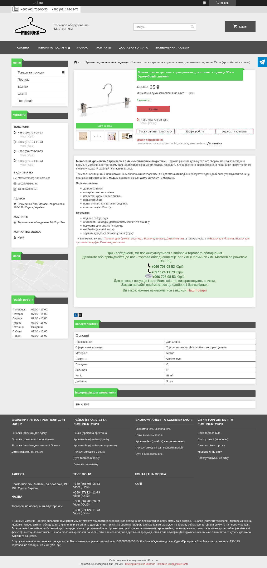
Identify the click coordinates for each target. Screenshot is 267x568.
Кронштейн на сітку (210, 451)
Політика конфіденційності (172, 564)
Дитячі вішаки (175, 238)
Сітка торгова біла (209, 433)
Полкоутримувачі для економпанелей (159, 447)
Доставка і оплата (133, 47)
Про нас (82, 47)
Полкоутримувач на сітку (213, 458)
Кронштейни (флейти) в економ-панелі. (160, 441)
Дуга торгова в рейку (86, 458)
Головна (22, 47)
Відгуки (23, 86)
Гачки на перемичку (85, 464)
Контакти (104, 47)
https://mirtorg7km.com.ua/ (34, 177)
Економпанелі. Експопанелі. (153, 428)
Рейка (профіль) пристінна (90, 433)
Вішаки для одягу (154, 238)
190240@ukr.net (28, 183)
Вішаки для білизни (221, 238)
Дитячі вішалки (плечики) (27, 451)
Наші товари (197, 290)
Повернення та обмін (172, 47)
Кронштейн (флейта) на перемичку (95, 445)
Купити (153, 109)
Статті (22, 93)
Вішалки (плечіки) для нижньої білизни (35, 445)
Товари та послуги (52, 47)
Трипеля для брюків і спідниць (123, 238)
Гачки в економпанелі (149, 435)
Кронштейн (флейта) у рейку (91, 439)
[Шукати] (192, 27)
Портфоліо (25, 100)
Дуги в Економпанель (149, 453)
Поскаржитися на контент (140, 564)
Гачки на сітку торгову (211, 445)
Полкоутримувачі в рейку (89, 451)
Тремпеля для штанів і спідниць (107, 62)
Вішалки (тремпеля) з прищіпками (32, 439)
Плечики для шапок (112, 242)
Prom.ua (153, 560)
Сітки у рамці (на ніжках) (213, 439)
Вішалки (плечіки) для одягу (29, 433)
